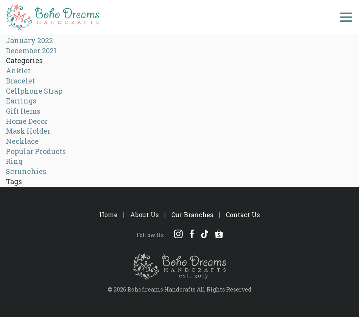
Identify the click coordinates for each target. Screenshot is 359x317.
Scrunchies (26, 171)
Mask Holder (28, 131)
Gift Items (23, 111)
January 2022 (29, 40)
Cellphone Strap (34, 91)
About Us (144, 214)
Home (108, 214)
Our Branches (192, 214)
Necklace (22, 141)
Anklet (18, 70)
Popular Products (36, 151)
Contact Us (243, 214)
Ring (14, 161)
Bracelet (20, 80)
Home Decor (27, 121)
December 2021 (31, 50)
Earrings (21, 100)
